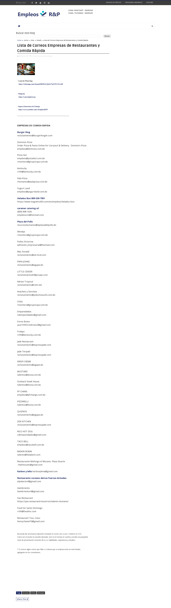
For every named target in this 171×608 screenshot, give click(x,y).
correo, (40, 56)
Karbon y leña (24, 471)
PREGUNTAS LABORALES (133, 2)
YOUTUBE (149, 2)
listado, (50, 56)
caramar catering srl (28, 208)
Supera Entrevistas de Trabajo (29, 106)
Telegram (21, 94)
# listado (41, 593)
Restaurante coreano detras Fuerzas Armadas (41, 478)
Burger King (23, 132)
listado (39, 40)
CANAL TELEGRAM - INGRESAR (80, 13)
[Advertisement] (63, 573)
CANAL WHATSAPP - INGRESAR (80, 10)
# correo (26, 593)
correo (26, 40)
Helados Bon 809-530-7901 (31, 198)
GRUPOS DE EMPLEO (113, 2)
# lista (33, 593)
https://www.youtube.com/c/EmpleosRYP (33, 109)
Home (19, 40)
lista (32, 40)
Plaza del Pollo (25, 221)
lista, (45, 56)
